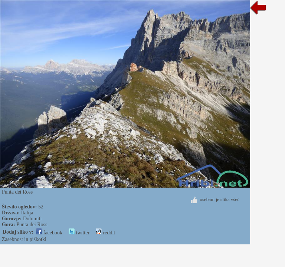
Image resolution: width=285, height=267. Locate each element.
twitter (79, 232)
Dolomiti (32, 218)
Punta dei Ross (31, 224)
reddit (105, 232)
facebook (49, 232)
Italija (27, 212)
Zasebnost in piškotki (24, 239)
